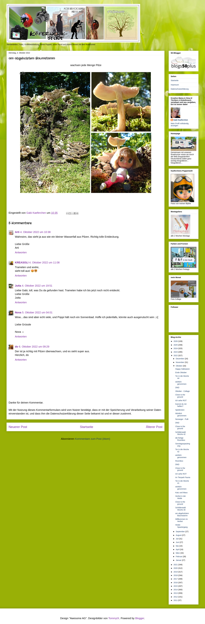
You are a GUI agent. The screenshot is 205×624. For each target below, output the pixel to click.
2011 (176, 600)
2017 (176, 579)
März (178, 553)
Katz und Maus (181, 493)
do (16, 346)
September (180, 531)
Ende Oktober (181, 372)
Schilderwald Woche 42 (180, 433)
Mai (177, 546)
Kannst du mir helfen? (181, 405)
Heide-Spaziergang (181, 526)
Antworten (21, 252)
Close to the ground (180, 396)
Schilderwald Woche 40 (180, 509)
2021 (176, 565)
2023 (176, 352)
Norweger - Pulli (181, 419)
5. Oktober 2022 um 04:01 (37, 312)
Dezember (180, 359)
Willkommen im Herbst (181, 520)
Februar (179, 556)
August (179, 535)
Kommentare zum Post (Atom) (92, 438)
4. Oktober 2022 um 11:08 (44, 262)
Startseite (86, 427)
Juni (178, 542)
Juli (177, 539)
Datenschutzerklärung (180, 89)
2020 (176, 568)
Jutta (18, 285)
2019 (176, 572)
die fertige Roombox (180, 439)
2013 (176, 593)
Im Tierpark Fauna (182, 477)
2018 (176, 575)
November (180, 362)
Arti (17, 232)
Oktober (179, 366)
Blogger (139, 618)
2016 (176, 582)
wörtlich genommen (180, 383)
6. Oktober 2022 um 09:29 (34, 346)
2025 (176, 345)
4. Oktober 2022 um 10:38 (35, 232)
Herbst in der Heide (180, 497)
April (178, 549)
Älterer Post (154, 427)
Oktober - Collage (182, 391)
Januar (179, 560)
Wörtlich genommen (180, 414)
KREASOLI (21, 262)
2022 (176, 355)
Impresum (175, 85)
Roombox (179, 461)
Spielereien (179, 410)
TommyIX (113, 618)
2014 (176, 590)
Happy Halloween (182, 369)
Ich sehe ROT (181, 400)
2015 (176, 586)
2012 (176, 597)
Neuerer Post (18, 427)
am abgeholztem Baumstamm (182, 514)
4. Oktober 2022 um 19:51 (37, 285)
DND (177, 387)
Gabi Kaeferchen (180, 120)
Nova (18, 312)
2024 (176, 348)
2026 (176, 341)
